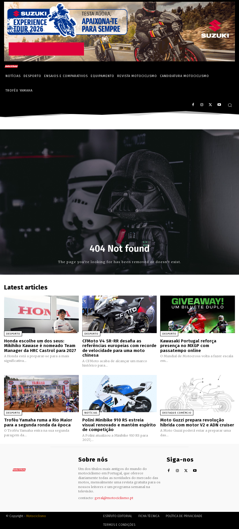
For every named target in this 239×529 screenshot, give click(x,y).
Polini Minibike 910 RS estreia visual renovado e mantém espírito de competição (119, 424)
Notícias (90, 412)
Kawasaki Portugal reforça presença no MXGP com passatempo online (188, 345)
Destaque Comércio (176, 412)
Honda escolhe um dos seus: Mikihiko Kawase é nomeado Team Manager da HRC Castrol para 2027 (40, 345)
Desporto (13, 333)
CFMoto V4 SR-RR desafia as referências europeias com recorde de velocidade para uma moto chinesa (119, 348)
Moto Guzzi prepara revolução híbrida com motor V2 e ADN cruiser (197, 422)
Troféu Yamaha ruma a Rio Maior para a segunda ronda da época (38, 422)
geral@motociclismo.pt (113, 498)
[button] (230, 105)
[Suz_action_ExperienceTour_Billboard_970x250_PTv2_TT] (119, 59)
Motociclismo (36, 516)
